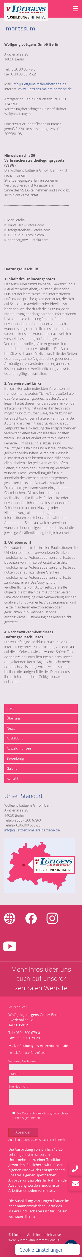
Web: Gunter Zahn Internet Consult (33, 1240)
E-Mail (13, 1074)
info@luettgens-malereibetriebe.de (39, 84)
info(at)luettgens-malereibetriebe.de (32, 830)
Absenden (23, 1132)
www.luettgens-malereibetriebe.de (45, 89)
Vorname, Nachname (23, 1061)
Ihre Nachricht (18, 1086)
